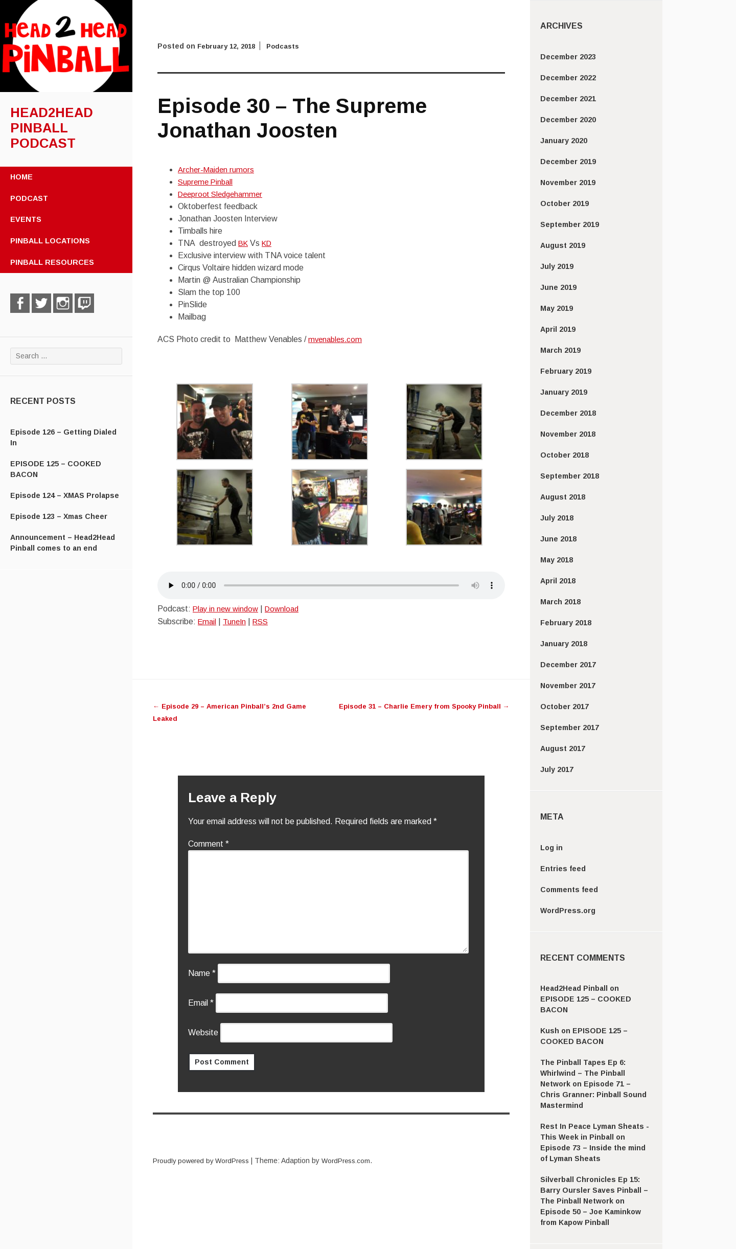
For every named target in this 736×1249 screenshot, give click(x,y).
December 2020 (568, 120)
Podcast (29, 198)
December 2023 (568, 57)
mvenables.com (336, 339)
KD (269, 243)
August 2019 (562, 245)
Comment (208, 843)
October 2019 (564, 203)
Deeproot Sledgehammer (223, 194)
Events (25, 219)
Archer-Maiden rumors (217, 169)
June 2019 (558, 287)
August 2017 (562, 748)
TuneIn (236, 621)
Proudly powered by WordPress (204, 1160)
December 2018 (568, 413)
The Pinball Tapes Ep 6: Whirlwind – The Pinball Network (583, 1073)
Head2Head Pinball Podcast (51, 127)
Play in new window (227, 608)
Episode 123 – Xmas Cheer (58, 516)
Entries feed (563, 869)
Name (202, 973)
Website (203, 1032)
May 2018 (556, 560)
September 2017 (569, 727)
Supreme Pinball (207, 181)
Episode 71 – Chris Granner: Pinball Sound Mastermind (593, 1094)
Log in (551, 848)
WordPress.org (567, 910)
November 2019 (567, 182)
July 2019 (556, 266)
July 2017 (556, 769)
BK (243, 243)
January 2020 (563, 141)
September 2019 (569, 224)
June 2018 (558, 539)
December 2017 (568, 665)
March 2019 (560, 350)
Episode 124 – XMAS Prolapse (64, 495)
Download (287, 608)
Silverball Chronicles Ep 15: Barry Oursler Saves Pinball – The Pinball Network (594, 1190)
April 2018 (558, 581)
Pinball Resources (52, 262)
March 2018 (560, 602)
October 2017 (564, 706)
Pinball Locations (50, 241)
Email (208, 621)
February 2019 (565, 371)
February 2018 (565, 623)
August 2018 (562, 497)
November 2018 (567, 434)
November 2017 (567, 686)
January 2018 (563, 644)
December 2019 (568, 161)
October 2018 (564, 455)
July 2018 (556, 518)
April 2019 (558, 329)
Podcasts (289, 46)
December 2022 (568, 78)
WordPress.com (355, 1160)
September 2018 (569, 476)
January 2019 (563, 392)
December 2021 (568, 99)
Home (21, 177)
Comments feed (569, 889)
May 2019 (556, 308)
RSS (264, 621)
